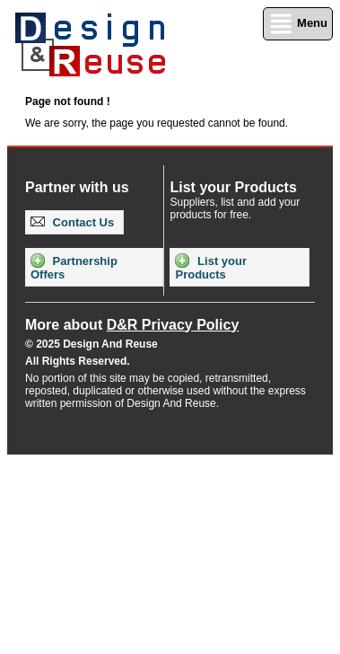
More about (132, 324)
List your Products (211, 267)
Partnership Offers (74, 267)
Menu (297, 24)
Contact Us (72, 222)
